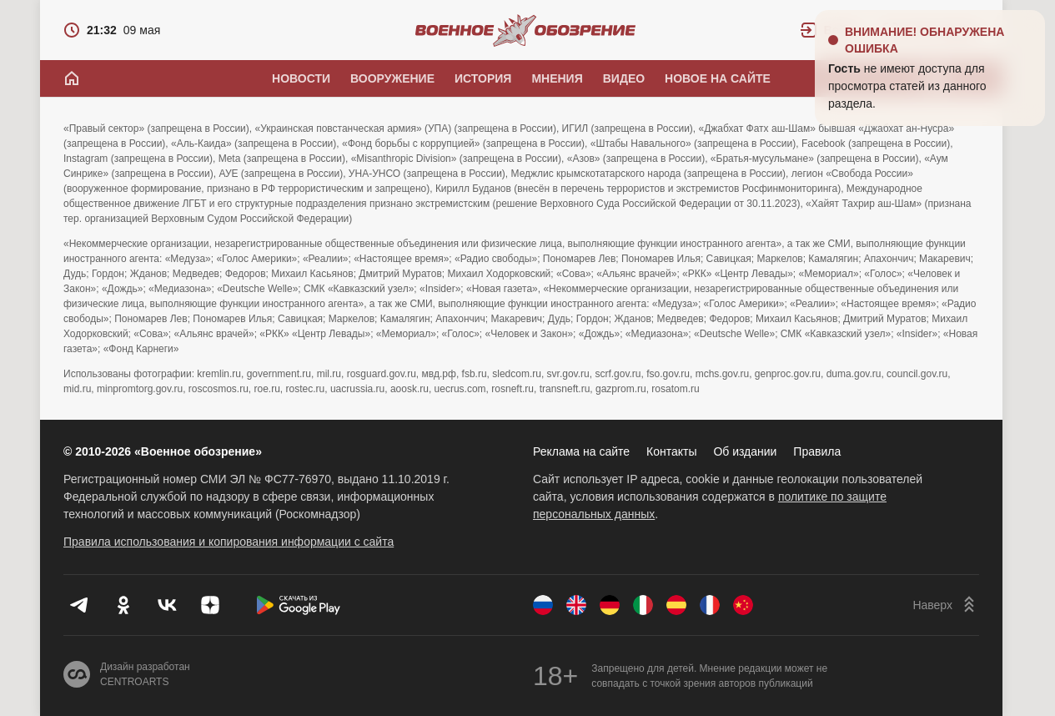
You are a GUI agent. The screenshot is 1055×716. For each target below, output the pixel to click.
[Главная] (71, 78)
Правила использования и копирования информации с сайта (228, 541)
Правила (817, 451)
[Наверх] (945, 605)
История (483, 78)
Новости (301, 78)
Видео (624, 78)
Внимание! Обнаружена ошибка (924, 40)
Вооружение (392, 78)
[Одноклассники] (123, 605)
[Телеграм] (80, 605)
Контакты (671, 451)
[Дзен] (210, 605)
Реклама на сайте (581, 451)
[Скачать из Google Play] (298, 605)
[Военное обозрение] (525, 30)
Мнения (556, 78)
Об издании (744, 451)
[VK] (166, 605)
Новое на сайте (718, 78)
